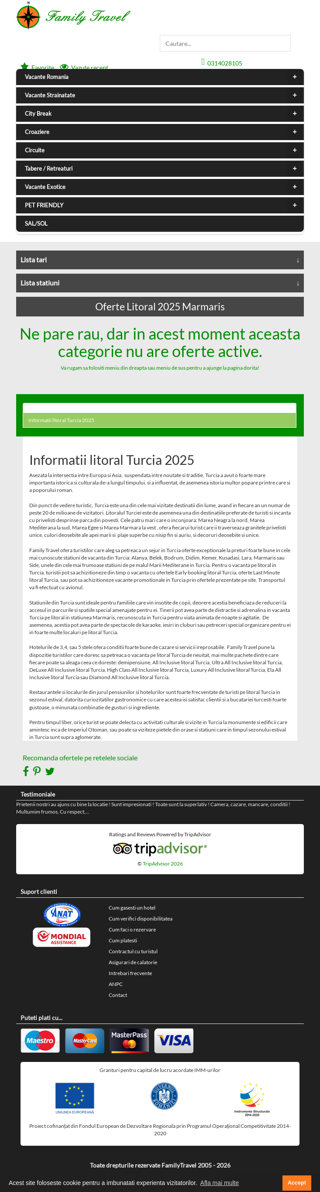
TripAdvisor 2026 (163, 863)
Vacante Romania (164, 77)
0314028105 (224, 63)
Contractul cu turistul (133, 951)
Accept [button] (297, 1183)
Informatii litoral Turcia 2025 (61, 420)
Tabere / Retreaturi (164, 168)
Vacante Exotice (164, 187)
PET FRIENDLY (164, 205)
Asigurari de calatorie (133, 962)
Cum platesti (123, 940)
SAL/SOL (36, 223)
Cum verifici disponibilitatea (140, 918)
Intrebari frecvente (130, 973)
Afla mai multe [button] (219, 1182)
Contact (118, 995)
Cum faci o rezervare (132, 929)
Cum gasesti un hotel (132, 907)
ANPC (116, 984)
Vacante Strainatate (164, 95)
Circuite (164, 150)
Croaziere (164, 132)
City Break (164, 113)
